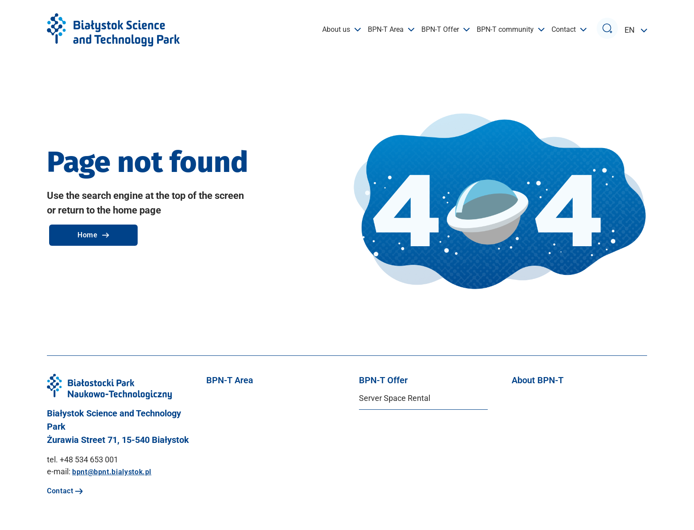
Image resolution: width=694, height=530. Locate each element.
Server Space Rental (394, 398)
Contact (568, 29)
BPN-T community (510, 29)
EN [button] (630, 29)
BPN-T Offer (445, 29)
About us (341, 29)
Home (93, 235)
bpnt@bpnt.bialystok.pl (111, 472)
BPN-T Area (391, 29)
